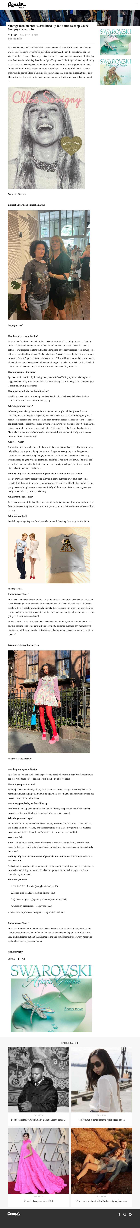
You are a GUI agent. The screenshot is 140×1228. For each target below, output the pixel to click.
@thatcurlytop (32, 645)
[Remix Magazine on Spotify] (130, 1214)
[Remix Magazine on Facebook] (119, 1214)
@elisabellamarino (35, 205)
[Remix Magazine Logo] (17, 5)
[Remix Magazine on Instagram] (124, 1214)
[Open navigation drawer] (136, 5)
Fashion (13, 35)
